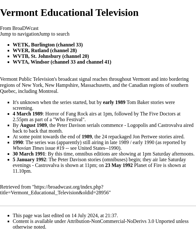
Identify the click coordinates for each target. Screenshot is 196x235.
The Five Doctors (158, 113)
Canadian (138, 85)
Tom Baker (138, 102)
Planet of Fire (148, 165)
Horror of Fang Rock (66, 113)
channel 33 (69, 44)
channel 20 (75, 56)
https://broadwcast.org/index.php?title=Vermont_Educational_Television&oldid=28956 (54, 189)
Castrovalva (170, 125)
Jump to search (54, 34)
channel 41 (98, 62)
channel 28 (63, 50)
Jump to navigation (19, 34)
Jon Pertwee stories (152, 136)
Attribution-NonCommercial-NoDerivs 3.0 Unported (121, 221)
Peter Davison (71, 125)
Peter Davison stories (79, 159)
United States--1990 (98, 148)
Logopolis (137, 125)
